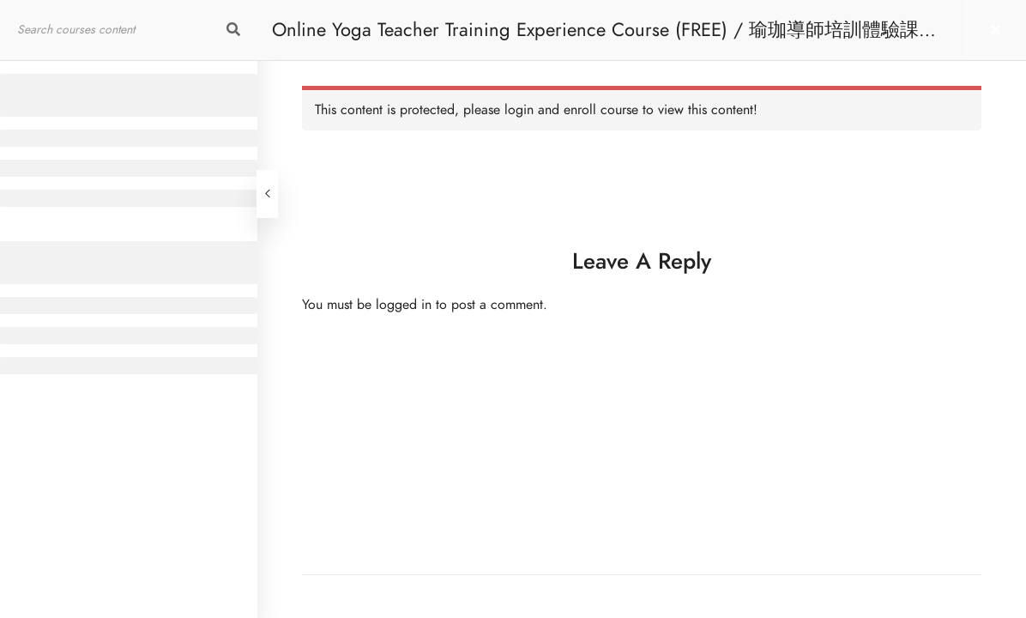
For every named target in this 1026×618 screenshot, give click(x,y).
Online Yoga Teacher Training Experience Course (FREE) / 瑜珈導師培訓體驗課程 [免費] (605, 38)
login (519, 109)
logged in (404, 304)
